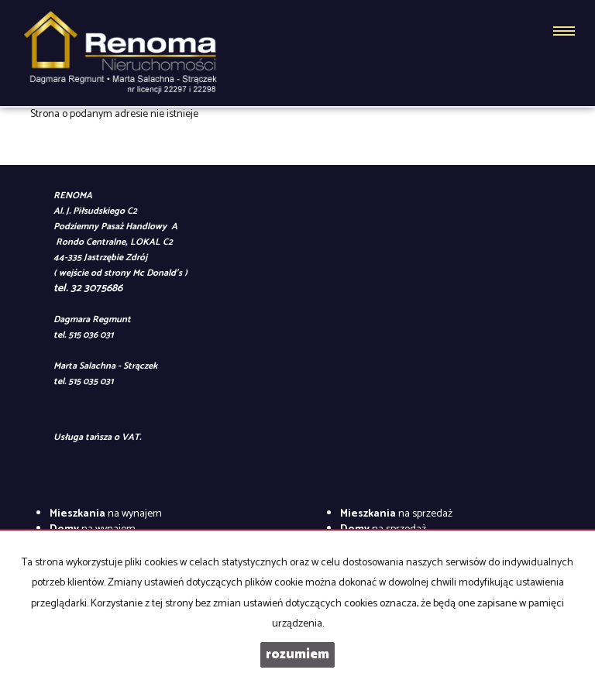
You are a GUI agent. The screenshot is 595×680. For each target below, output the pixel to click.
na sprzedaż (396, 514)
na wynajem (106, 514)
